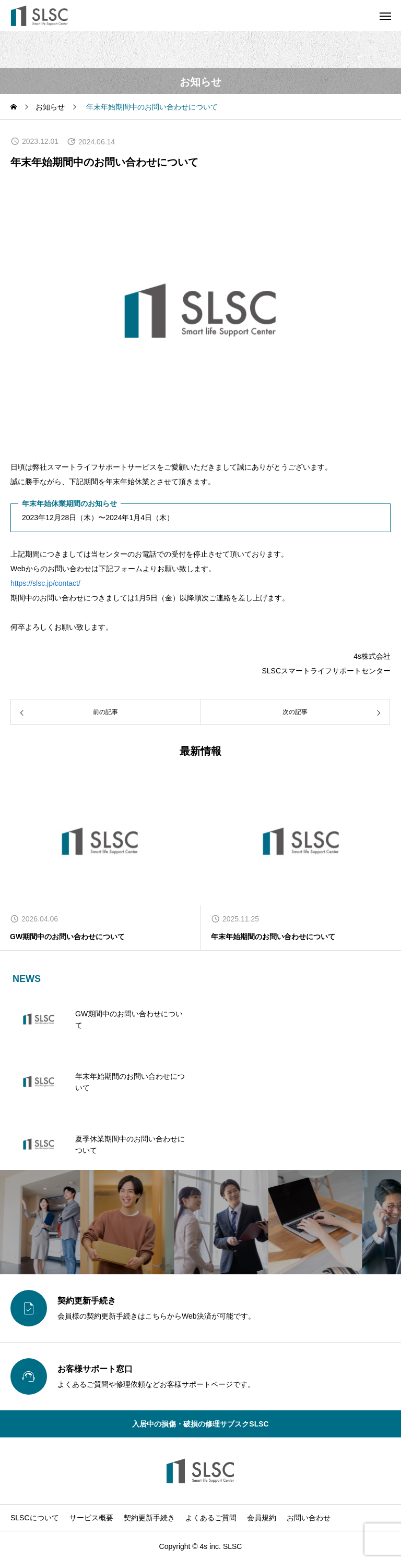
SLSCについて (34, 1518)
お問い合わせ (309, 1518)
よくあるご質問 (211, 1518)
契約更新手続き (149, 1518)
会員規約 (261, 1518)
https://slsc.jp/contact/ (45, 583)
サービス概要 (91, 1518)
